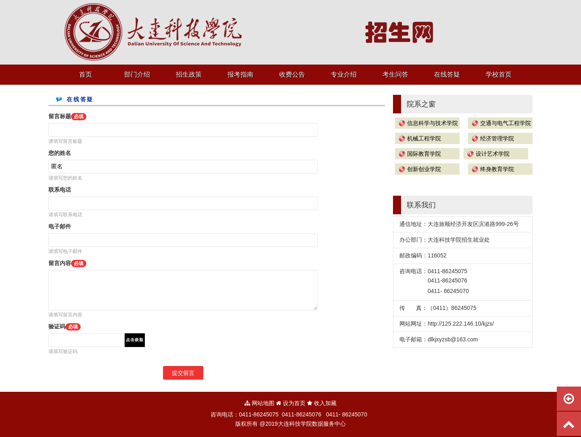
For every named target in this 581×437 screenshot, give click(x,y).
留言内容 (67, 263)
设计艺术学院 (493, 154)
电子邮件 (59, 226)
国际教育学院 (424, 154)
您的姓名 (59, 153)
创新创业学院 (424, 169)
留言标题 (67, 116)
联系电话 (59, 189)
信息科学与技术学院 (432, 123)
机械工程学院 (424, 138)
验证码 (64, 326)
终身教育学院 (497, 169)
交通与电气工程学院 (505, 123)
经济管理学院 (497, 138)
